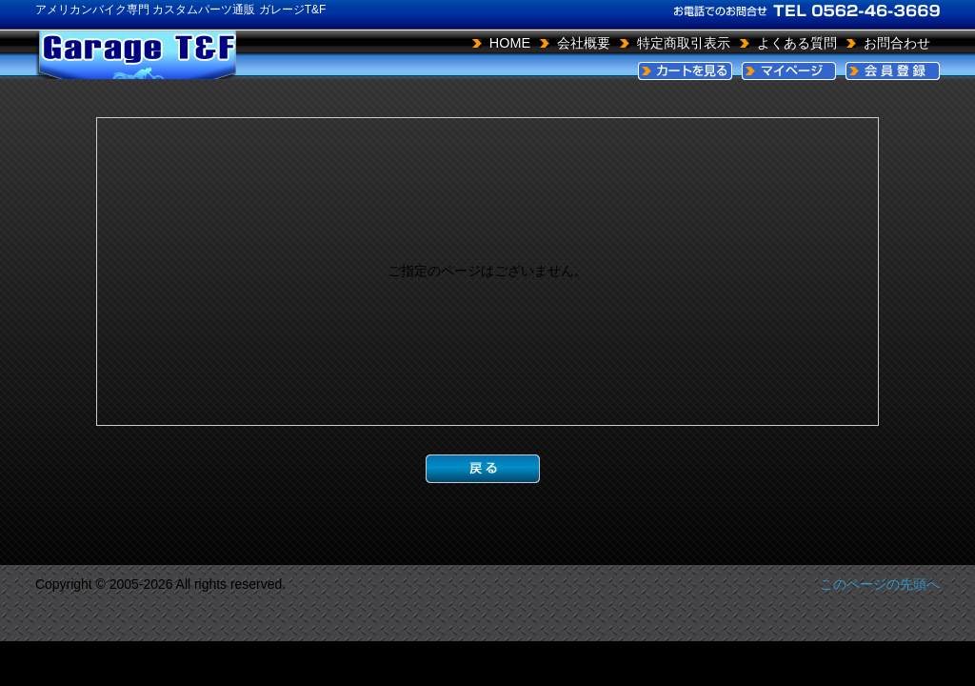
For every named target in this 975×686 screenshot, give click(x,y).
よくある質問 (797, 42)
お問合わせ (897, 42)
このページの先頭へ (880, 584)
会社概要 (583, 42)
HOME (509, 42)
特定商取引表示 (683, 42)
